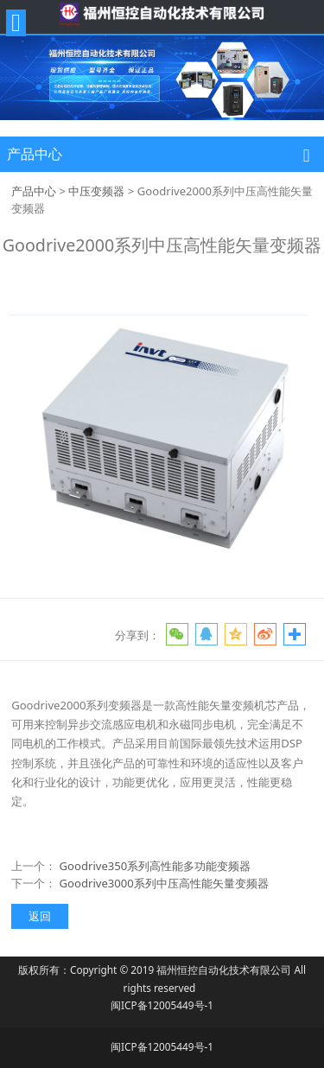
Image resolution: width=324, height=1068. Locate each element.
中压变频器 (96, 191)
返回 (40, 916)
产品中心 (33, 191)
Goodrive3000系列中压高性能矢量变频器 (164, 883)
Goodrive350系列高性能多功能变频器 (155, 866)
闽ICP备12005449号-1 (162, 1005)
